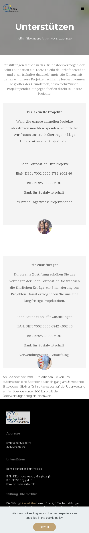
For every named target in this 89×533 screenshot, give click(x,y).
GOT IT (45, 528)
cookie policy (54, 518)
